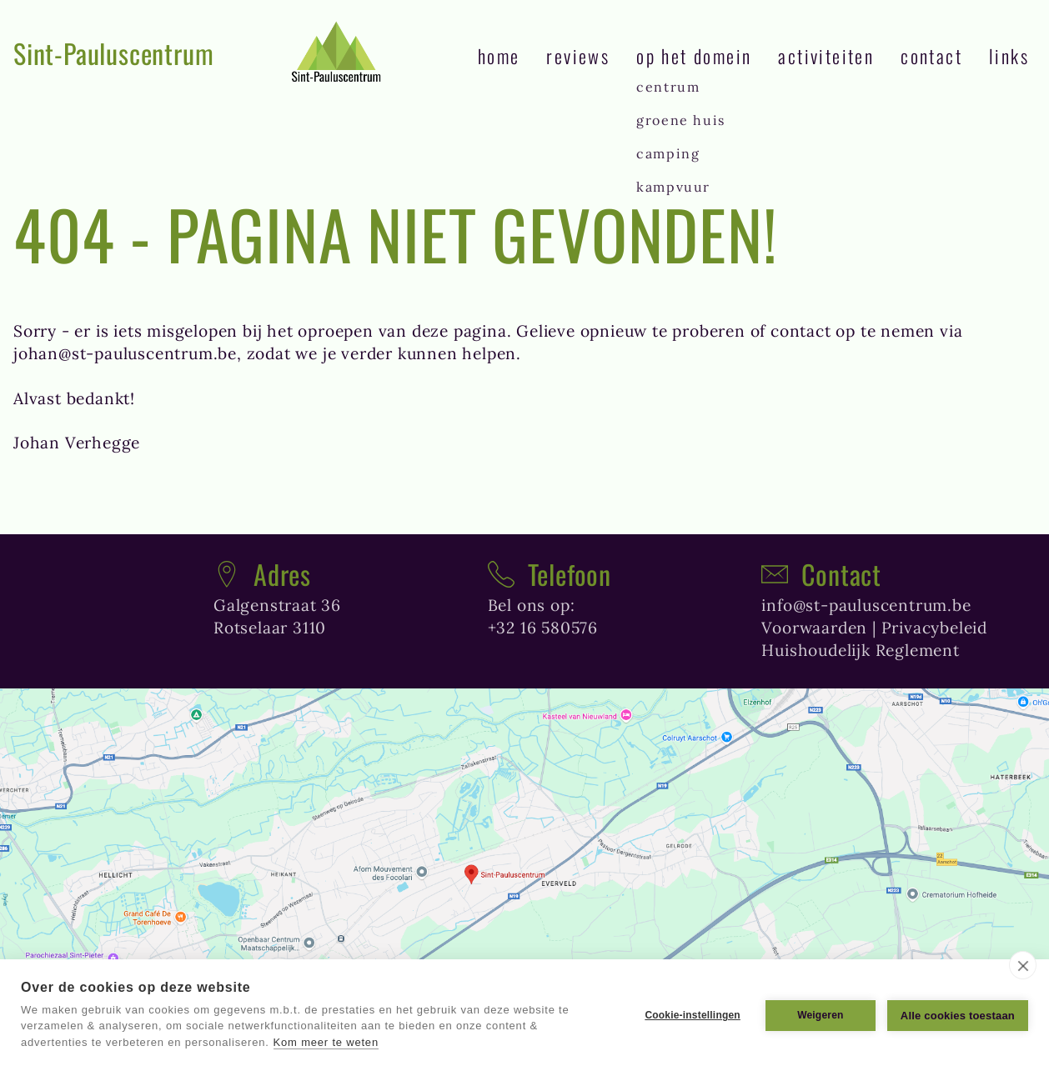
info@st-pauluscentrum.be (866, 605)
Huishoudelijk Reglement (860, 650)
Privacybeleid (934, 628)
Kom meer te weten (326, 1042)
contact (931, 55)
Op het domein (693, 55)
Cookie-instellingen (692, 1015)
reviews (578, 55)
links (1009, 55)
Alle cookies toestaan (958, 1015)
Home (499, 55)
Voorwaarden (814, 628)
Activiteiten (826, 55)
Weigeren (820, 1015)
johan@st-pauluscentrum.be (125, 353)
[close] (1022, 965)
